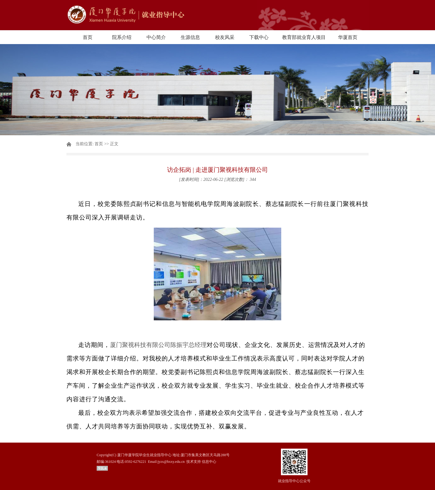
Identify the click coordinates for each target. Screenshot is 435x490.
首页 (87, 37)
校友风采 (224, 37)
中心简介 (156, 37)
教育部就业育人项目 (304, 37)
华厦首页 (347, 37)
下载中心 (259, 37)
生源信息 (190, 37)
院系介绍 (121, 37)
